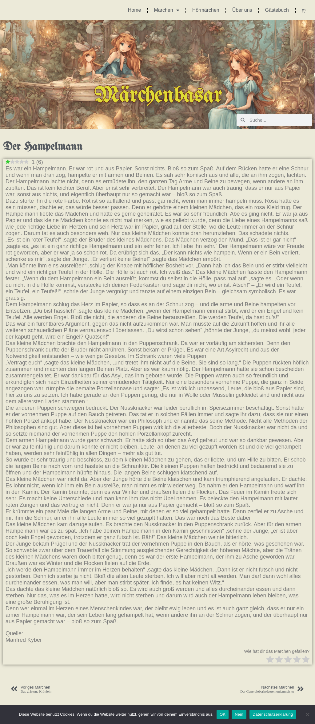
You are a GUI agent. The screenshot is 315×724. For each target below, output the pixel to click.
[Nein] (307, 714)
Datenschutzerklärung (273, 714)
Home (134, 10)
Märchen (166, 10)
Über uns (242, 10)
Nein (239, 714)
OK (222, 714)
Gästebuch (277, 10)
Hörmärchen (205, 10)
